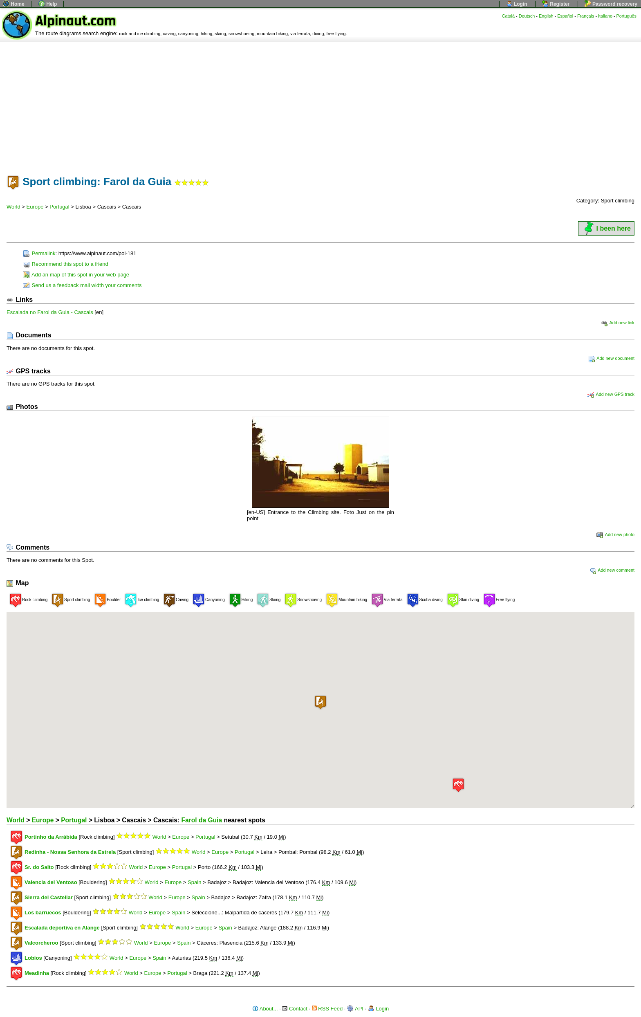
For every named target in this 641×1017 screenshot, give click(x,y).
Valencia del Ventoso (51, 882)
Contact (294, 1009)
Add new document (611, 358)
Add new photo (615, 534)
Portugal (59, 207)
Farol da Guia (201, 820)
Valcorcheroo (41, 943)
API (355, 1009)
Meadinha (37, 973)
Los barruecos (43, 912)
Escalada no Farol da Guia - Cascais (50, 312)
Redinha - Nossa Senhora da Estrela (70, 852)
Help (47, 4)
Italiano (605, 15)
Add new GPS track (610, 394)
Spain (194, 882)
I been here (606, 228)
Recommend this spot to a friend (65, 264)
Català (508, 15)
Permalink (39, 253)
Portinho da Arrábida (51, 837)
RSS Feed (327, 1009)
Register (555, 4)
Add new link (617, 322)
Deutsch (527, 15)
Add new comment (611, 570)
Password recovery (611, 4)
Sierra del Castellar (49, 897)
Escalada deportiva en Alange (62, 928)
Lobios (33, 958)
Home (14, 4)
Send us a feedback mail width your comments (82, 285)
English (546, 15)
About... (265, 1009)
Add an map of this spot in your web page (76, 275)
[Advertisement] (320, 103)
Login (516, 4)
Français (585, 15)
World (13, 207)
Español (565, 15)
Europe (35, 207)
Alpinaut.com (75, 21)
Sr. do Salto (39, 867)
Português (626, 15)
